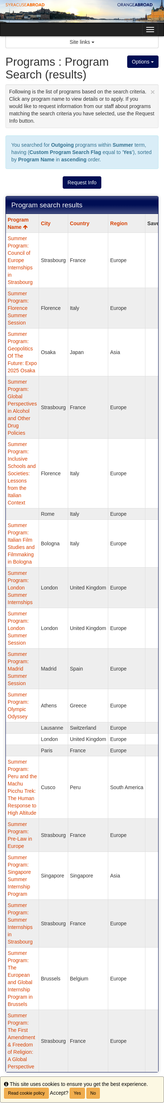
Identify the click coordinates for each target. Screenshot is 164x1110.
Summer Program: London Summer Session (18, 628)
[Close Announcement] (153, 92)
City (45, 223)
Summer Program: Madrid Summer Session (18, 668)
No (93, 1093)
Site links (82, 42)
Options (143, 62)
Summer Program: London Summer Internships (20, 587)
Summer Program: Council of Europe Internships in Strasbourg (20, 260)
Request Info (81, 182)
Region (118, 223)
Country (80, 223)
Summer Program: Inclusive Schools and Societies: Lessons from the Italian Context (22, 473)
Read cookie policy (26, 1093)
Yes (77, 1093)
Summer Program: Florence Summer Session (18, 308)
